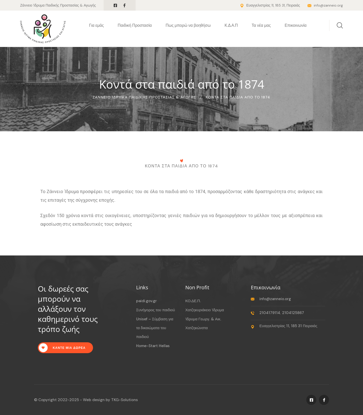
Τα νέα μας (261, 25)
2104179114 (269, 312)
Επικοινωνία (296, 25)
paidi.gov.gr (146, 300)
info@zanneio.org (328, 5)
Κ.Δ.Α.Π (231, 25)
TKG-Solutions (124, 399)
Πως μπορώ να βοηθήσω (188, 25)
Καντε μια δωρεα (62, 347)
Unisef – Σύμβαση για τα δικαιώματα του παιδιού (154, 328)
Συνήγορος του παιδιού (155, 310)
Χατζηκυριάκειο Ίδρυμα (204, 310)
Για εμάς (96, 25)
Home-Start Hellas (153, 345)
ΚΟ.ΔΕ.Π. (193, 300)
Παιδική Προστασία (135, 25)
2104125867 (293, 312)
